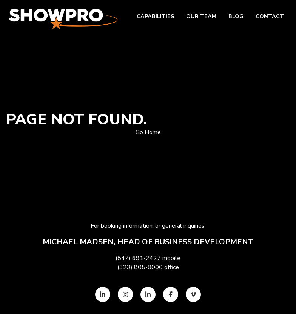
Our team (201, 16)
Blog (236, 16)
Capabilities (155, 16)
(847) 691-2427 (138, 258)
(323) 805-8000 (140, 267)
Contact (270, 16)
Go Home (148, 132)
